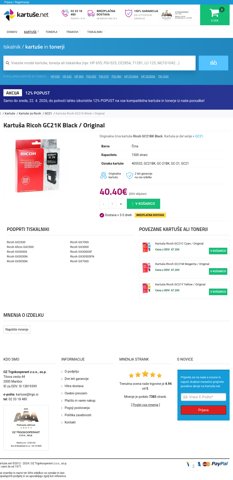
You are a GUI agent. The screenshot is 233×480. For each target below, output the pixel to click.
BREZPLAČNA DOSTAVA (106, 12)
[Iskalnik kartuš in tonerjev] (99, 63)
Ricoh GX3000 (79, 247)
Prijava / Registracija (16, 2)
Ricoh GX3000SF (81, 251)
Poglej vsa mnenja (145, 405)
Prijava (203, 410)
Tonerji (52, 32)
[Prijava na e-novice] (203, 397)
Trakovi (73, 32)
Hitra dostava (74, 386)
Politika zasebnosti (78, 415)
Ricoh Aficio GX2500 (20, 247)
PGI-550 (91, 76)
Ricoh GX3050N (17, 256)
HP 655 (55, 76)
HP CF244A (131, 76)
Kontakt (70, 422)
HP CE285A (148, 76)
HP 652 (67, 76)
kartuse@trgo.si (27, 394)
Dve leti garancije (77, 379)
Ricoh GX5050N (17, 261)
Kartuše (31, 32)
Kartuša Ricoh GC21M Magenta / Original (182, 264)
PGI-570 (104, 76)
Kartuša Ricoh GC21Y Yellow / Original (180, 284)
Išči (213, 63)
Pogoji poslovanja (77, 408)
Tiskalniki (96, 32)
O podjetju (72, 371)
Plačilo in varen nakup (80, 400)
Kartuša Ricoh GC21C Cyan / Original (179, 243)
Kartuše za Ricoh (30, 113)
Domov (12, 32)
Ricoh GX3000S (17, 251)
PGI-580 (116, 76)
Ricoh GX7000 (79, 242)
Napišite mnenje (16, 329)
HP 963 (79, 76)
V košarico (143, 204)
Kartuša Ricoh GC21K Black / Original (80, 113)
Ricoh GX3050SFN (82, 256)
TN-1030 (163, 76)
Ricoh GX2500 (16, 242)
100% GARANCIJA (146, 11)
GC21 (49, 113)
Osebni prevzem (76, 393)
